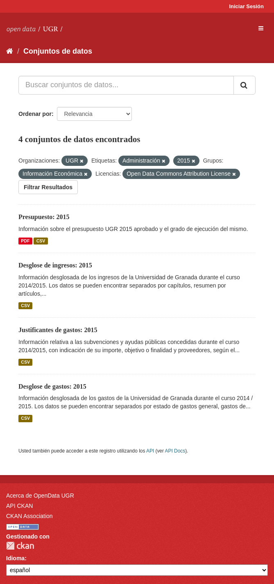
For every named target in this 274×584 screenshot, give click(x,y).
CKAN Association (29, 516)
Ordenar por (35, 114)
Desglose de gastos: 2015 (52, 386)
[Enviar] (244, 85)
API (150, 451)
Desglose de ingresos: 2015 (55, 265)
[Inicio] (9, 51)
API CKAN (19, 506)
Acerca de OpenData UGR (40, 495)
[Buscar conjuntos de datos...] (126, 85)
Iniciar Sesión (246, 6)
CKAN (20, 545)
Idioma (15, 558)
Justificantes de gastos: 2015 (57, 329)
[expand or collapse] (261, 28)
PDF (25, 240)
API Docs (175, 451)
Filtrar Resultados (48, 187)
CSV (40, 240)
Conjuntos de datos (57, 51)
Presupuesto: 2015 (44, 216)
